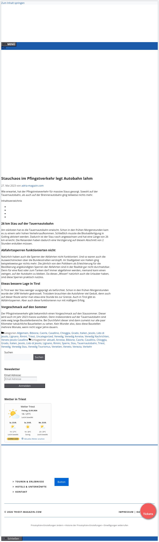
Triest (31, 336)
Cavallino (53, 333)
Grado (75, 333)
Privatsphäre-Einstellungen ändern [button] (47, 525)
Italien (83, 333)
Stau (73, 343)
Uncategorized (44, 336)
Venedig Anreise (74, 336)
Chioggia (65, 333)
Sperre (66, 343)
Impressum (126, 511)
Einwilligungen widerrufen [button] (116, 525)
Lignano (14, 336)
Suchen (8, 352)
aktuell (51, 340)
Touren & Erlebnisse (29, 481)
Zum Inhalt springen (13, 3)
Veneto (67, 346)
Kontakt (21, 491)
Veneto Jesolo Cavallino (14, 340)
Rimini (23, 336)
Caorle (43, 333)
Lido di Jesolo (34, 343)
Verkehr (87, 346)
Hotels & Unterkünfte (31, 486)
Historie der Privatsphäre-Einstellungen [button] (83, 525)
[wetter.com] (13, 439)
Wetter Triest (28, 406)
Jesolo (91, 333)
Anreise (60, 340)
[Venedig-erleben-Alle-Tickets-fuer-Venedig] (63, 36)
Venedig (59, 336)
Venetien (57, 346)
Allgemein (22, 333)
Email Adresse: (12, 375)
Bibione (34, 333)
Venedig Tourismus (39, 346)
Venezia (77, 346)
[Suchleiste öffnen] (3, 48)
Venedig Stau (19, 346)
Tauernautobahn (87, 343)
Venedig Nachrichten (97, 336)
